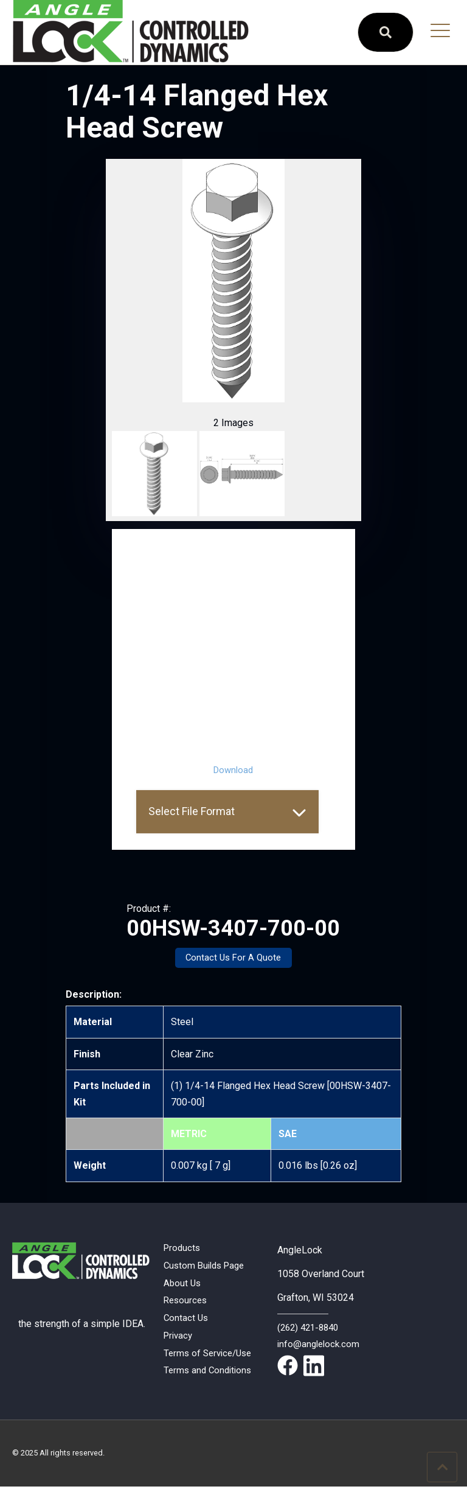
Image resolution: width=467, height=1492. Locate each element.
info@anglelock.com (320, 1345)
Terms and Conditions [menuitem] (210, 1379)
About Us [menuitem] (183, 1286)
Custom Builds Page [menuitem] (207, 1267)
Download (233, 770)
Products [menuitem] (183, 1249)
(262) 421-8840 (310, 1328)
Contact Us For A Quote (233, 958)
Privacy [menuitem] (179, 1342)
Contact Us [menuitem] (187, 1323)
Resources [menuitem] (187, 1305)
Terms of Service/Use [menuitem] (211, 1360)
